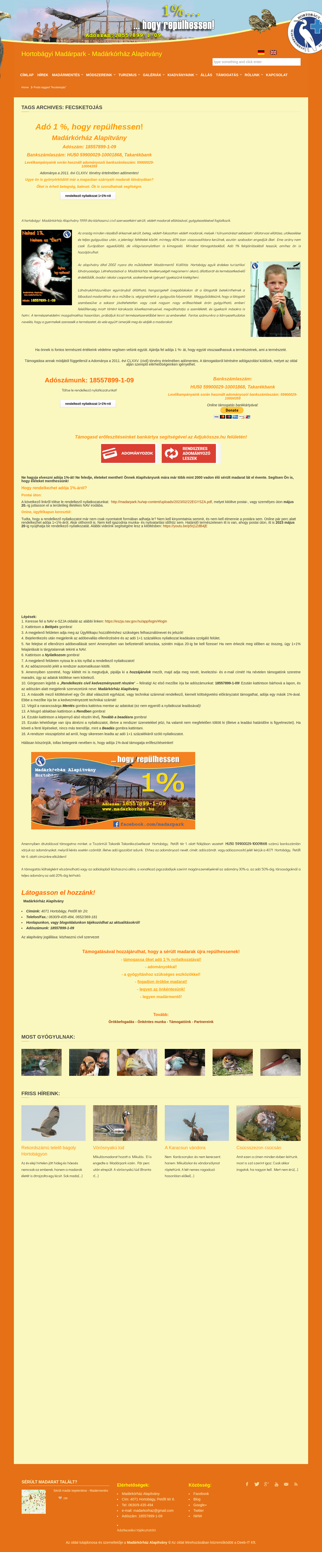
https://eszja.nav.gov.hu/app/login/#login (136, 621)
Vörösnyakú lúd (108, 1147)
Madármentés (67, 75)
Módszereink (100, 75)
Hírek (43, 75)
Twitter (198, 1511)
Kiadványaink (182, 75)
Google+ (200, 1505)
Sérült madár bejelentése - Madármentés (80, 1490)
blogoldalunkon (73, 922)
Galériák (154, 75)
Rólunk (254, 75)
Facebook (201, 1494)
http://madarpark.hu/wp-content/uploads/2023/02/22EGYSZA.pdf (161, 502)
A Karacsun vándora (185, 1147)
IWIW (197, 1516)
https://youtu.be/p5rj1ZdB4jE (185, 526)
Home (25, 87)
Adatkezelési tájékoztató (135, 1530)
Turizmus (129, 75)
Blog (196, 1499)
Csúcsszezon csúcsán (258, 1147)
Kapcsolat (277, 75)
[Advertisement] (257, 787)
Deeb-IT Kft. (246, 1542)
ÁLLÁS (206, 75)
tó (154, 1530)
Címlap (27, 75)
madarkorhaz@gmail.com (153, 1511)
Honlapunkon (37, 922)
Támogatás (229, 75)
